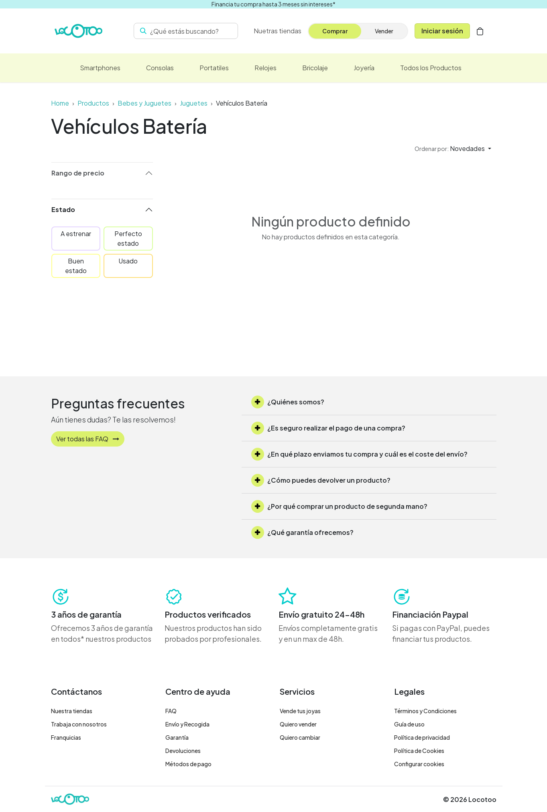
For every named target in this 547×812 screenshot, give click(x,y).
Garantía (177, 737)
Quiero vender (298, 724)
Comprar (335, 31)
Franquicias (66, 737)
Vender (384, 31)
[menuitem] (277, 31)
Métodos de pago (188, 763)
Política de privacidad (422, 737)
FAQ (171, 710)
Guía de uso (409, 724)
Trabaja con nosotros (79, 724)
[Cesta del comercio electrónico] (480, 31)
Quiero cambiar (300, 737)
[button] (452, 148)
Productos (93, 103)
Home (60, 103)
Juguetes (193, 103)
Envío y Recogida (187, 724)
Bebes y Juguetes (144, 103)
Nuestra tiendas (71, 710)
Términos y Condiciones (425, 710)
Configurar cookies (419, 763)
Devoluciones (183, 750)
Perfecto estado (128, 238)
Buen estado (76, 266)
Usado (128, 261)
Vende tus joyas (300, 710)
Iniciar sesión (442, 31)
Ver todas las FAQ (87, 439)
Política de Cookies (419, 750)
